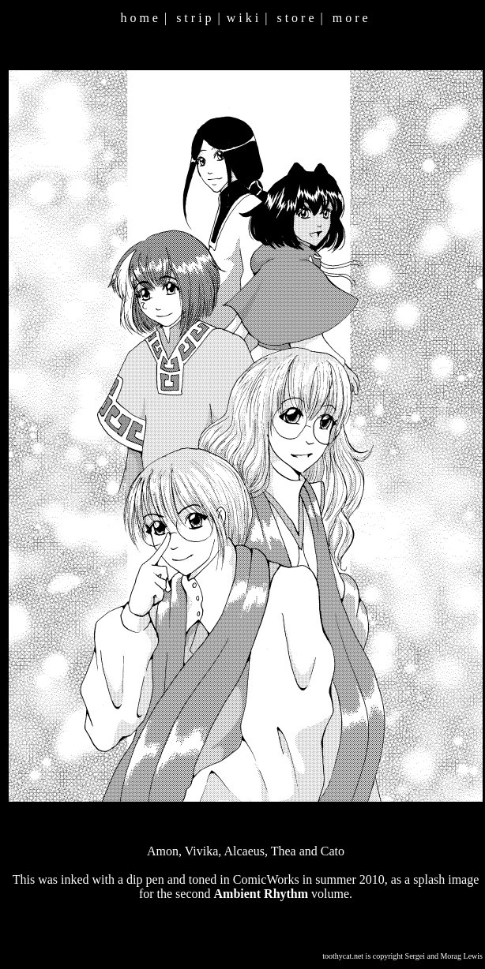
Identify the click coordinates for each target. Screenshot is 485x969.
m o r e (350, 17)
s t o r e (295, 17)
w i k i (242, 17)
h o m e (139, 17)
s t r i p (193, 17)
